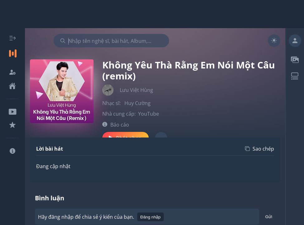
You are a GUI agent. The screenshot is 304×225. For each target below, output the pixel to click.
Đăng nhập (150, 217)
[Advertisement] (152, 14)
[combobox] (111, 40)
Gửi (268, 217)
